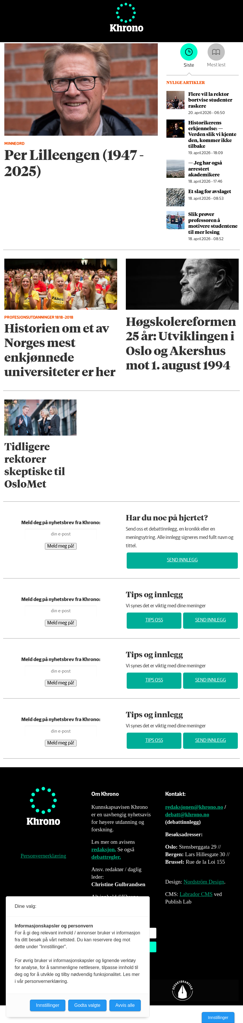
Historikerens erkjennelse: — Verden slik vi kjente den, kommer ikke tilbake (212, 134)
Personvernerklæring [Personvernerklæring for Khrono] (43, 856)
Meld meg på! (60, 546)
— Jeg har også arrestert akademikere (205, 168)
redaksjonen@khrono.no (194, 807)
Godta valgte (87, 1005)
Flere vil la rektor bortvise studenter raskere (210, 99)
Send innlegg (182, 560)
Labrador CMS (196, 894)
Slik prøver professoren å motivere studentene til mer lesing (213, 222)
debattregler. (106, 857)
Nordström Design (204, 882)
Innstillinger (218, 1017)
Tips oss (154, 620)
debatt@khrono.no (187, 814)
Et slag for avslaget (209, 191)
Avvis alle (125, 1005)
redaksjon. (103, 849)
